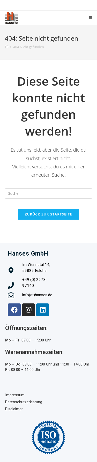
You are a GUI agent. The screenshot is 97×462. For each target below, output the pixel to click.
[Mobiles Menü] (90, 18)
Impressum (15, 395)
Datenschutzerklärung (23, 402)
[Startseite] (6, 46)
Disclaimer (14, 409)
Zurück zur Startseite (48, 214)
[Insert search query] (48, 193)
